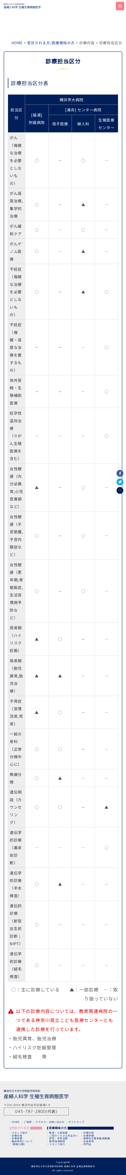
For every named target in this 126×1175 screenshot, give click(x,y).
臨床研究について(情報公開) (22, 1142)
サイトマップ (76, 1122)
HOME (17, 42)
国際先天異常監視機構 (96, 1138)
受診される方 (38, 42)
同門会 (87, 1144)
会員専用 (88, 1141)
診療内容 (17, 1135)
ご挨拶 (28, 1122)
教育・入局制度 (58, 1132)
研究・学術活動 (58, 1138)
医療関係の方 (63, 42)
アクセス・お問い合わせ (50, 1122)
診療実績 (17, 1138)
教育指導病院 (57, 1141)
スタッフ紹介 (20, 1132)
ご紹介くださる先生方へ (63, 1135)
